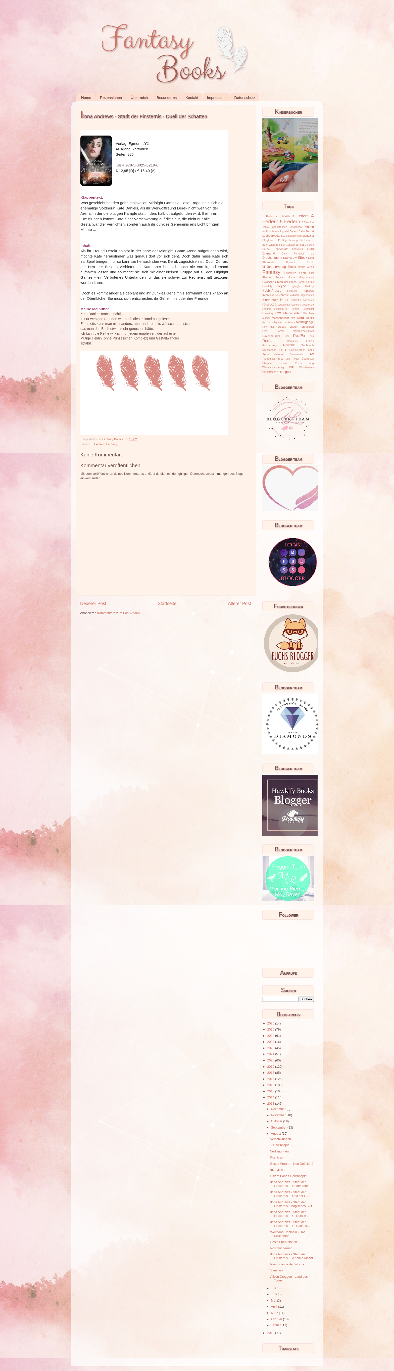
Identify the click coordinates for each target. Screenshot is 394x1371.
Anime (309, 227)
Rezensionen (111, 97)
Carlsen (290, 244)
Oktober (277, 1121)
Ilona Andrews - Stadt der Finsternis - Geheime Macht (291, 1256)
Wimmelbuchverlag (273, 367)
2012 (271, 1333)
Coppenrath (280, 248)
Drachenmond (272, 258)
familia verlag (306, 267)
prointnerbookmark (303, 331)
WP (291, 367)
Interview (268, 294)
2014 (271, 1097)
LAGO (273, 304)
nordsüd (281, 326)
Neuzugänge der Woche (287, 1264)
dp (312, 253)
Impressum (216, 97)
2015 (271, 1091)
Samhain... (277, 1270)
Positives (276, 1157)
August (276, 1133)
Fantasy (111, 444)
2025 (271, 1029)
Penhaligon (307, 326)
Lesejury (296, 304)
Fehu (302, 272)
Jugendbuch (307, 295)
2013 (271, 1103)
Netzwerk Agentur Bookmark (278, 322)
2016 (271, 1085)
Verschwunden (280, 1139)
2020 (271, 1060)
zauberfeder (269, 372)
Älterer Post (239, 603)
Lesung (266, 309)
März (275, 1313)
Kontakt (191, 97)
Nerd (300, 318)
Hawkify (267, 286)
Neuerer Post (93, 603)
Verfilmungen (279, 1151)
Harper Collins (306, 282)
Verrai (298, 363)
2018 (271, 1073)
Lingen (295, 309)
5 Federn (97, 444)
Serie (265, 354)
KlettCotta (295, 300)
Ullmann (267, 363)
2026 (271, 1023)
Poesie (280, 331)
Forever (280, 277)
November (279, 1115)
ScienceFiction (297, 350)
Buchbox (280, 244)
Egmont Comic (300, 262)
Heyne (281, 286)
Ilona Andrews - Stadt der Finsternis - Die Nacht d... (290, 1224)
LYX (278, 313)
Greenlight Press (285, 281)
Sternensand (297, 354)
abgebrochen (279, 227)
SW (311, 354)
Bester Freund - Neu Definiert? (291, 1164)
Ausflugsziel (282, 231)
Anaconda (296, 227)
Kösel (265, 304)
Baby (302, 231)
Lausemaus (283, 304)
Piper (265, 331)
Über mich (139, 97)
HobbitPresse (271, 290)
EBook (302, 258)
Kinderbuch (270, 300)
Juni (274, 1294)
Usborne (283, 363)
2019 (271, 1066)
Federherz (290, 273)
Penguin (293, 326)
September (279, 1127)
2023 (271, 1042)
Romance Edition (300, 341)
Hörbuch (292, 290)
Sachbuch (307, 345)
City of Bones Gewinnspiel (288, 1176)
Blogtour (267, 240)
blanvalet (308, 235)
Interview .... (278, 1170)
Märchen (308, 313)
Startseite (167, 603)
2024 (271, 1036)
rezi (287, 336)
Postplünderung (281, 1248)
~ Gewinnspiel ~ (281, 1145)
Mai (274, 1300)
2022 (271, 1048)
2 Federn (283, 216)
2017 (271, 1079)
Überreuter (308, 358)
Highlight (296, 286)
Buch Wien (268, 244)
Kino (284, 299)
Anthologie (268, 231)
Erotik (292, 267)
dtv (295, 258)
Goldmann (268, 282)
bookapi (293, 240)
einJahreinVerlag (274, 267)
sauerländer (269, 350)
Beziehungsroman (291, 235)
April (274, 1306)
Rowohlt (289, 345)
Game (291, 277)
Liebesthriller (281, 309)
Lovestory (267, 313)
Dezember (279, 1109)
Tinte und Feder (288, 358)
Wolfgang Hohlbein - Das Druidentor (287, 1234)
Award (293, 231)
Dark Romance (293, 253)
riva (312, 336)
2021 (271, 1054)
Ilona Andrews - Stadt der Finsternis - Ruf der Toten (289, 1184)
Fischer (267, 277)
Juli (274, 1288)
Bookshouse (307, 240)
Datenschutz (244, 97)
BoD (277, 240)
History (309, 286)
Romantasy (269, 345)
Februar (277, 1319)
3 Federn (300, 216)
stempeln (279, 354)
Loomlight (308, 309)
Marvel (266, 318)
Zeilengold (284, 372)
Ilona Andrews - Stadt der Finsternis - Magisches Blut (291, 1204)
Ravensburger (271, 335)
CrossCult (297, 249)
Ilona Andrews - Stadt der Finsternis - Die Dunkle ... (289, 1214)
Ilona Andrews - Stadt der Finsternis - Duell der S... (289, 1194)
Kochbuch (308, 300)
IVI (276, 295)
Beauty (275, 235)
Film (311, 273)
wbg (311, 363)
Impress (308, 290)
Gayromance (306, 277)
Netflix (310, 317)
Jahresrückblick (289, 294)
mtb (293, 318)
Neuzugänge (305, 322)
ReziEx (299, 335)
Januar (276, 1325)
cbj (297, 244)
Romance (270, 340)
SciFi (311, 350)
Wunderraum (306, 367)
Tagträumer (268, 358)
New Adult (268, 326)
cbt (302, 244)
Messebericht (280, 317)
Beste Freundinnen (283, 1242)
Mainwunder (292, 313)
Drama (287, 257)
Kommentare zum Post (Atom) (118, 613)
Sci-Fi (282, 349)
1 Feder (268, 216)
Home (86, 97)
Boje (285, 240)
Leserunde (308, 304)
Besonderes (167, 97)
